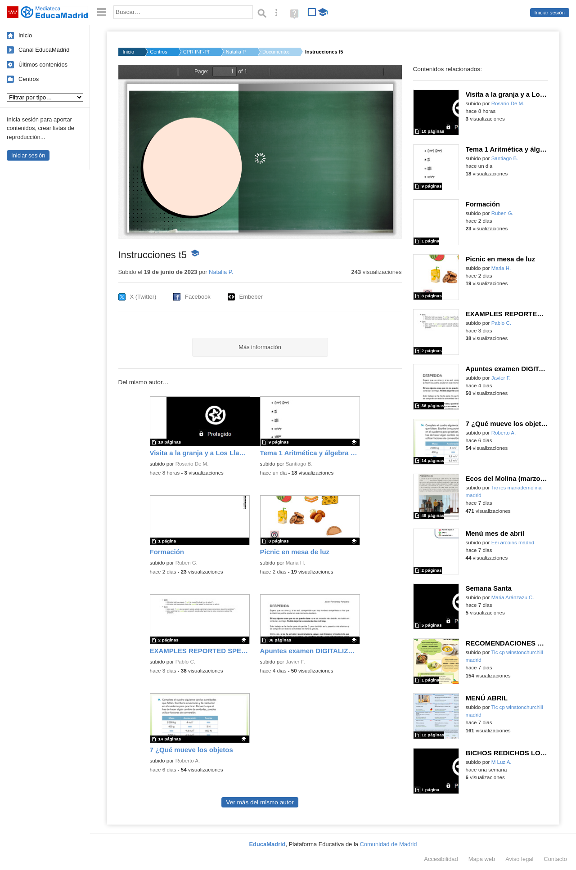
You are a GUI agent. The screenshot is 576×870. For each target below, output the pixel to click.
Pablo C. (185, 661)
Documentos (275, 51)
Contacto (555, 859)
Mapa (481, 859)
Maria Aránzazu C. (512, 597)
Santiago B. (299, 463)
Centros (28, 79)
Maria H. (296, 562)
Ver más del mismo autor (259, 802)
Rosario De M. (192, 463)
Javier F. (295, 661)
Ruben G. (187, 562)
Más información (259, 347)
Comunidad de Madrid (388, 844)
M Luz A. (501, 762)
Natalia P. (236, 51)
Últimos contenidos (43, 64)
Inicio (25, 35)
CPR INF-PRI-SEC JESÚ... (196, 51)
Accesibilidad (441, 859)
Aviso (519, 859)
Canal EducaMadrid (43, 49)
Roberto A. (188, 760)
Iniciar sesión (550, 12)
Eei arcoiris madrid (513, 542)
